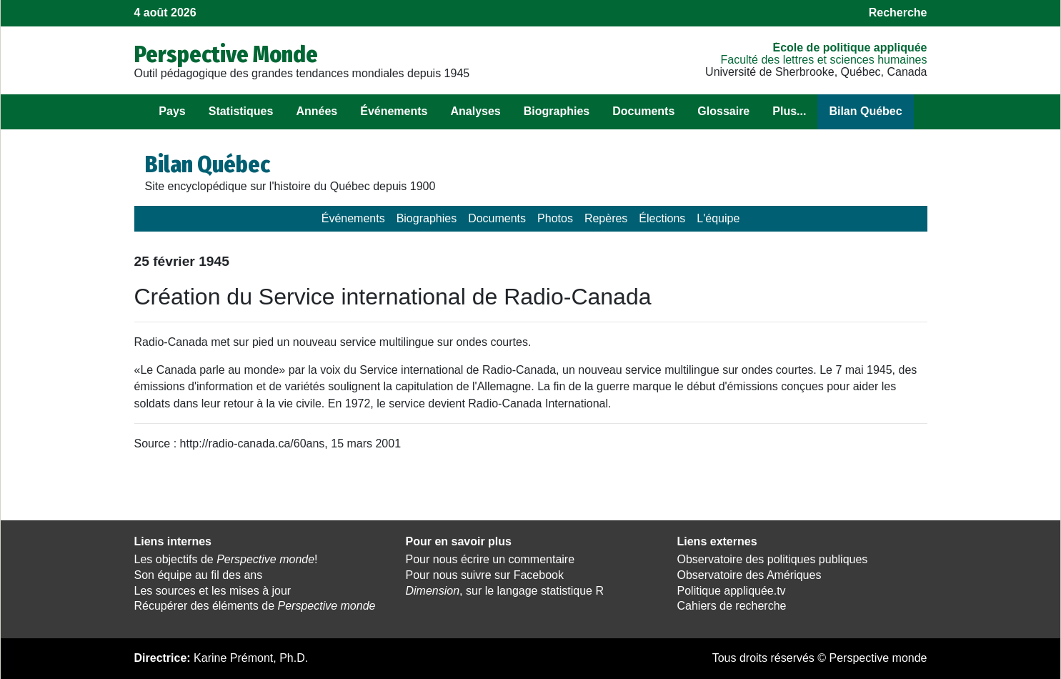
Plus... (789, 111)
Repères (605, 218)
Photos (555, 218)
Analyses (475, 111)
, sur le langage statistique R (505, 591)
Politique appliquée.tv (731, 591)
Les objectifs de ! (226, 559)
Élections (662, 218)
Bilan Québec (865, 111)
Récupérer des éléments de (255, 606)
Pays (172, 111)
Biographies (556, 111)
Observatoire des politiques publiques (772, 559)
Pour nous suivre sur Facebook (485, 575)
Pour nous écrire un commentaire (490, 559)
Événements (393, 111)
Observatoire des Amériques (749, 575)
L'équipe (718, 218)
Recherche (898, 12)
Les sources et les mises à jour (213, 591)
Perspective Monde (226, 54)
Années (316, 111)
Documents (643, 111)
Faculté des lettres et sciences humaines (823, 60)
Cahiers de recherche (732, 606)
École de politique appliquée (849, 47)
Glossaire (723, 111)
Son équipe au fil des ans (198, 575)
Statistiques (241, 111)
